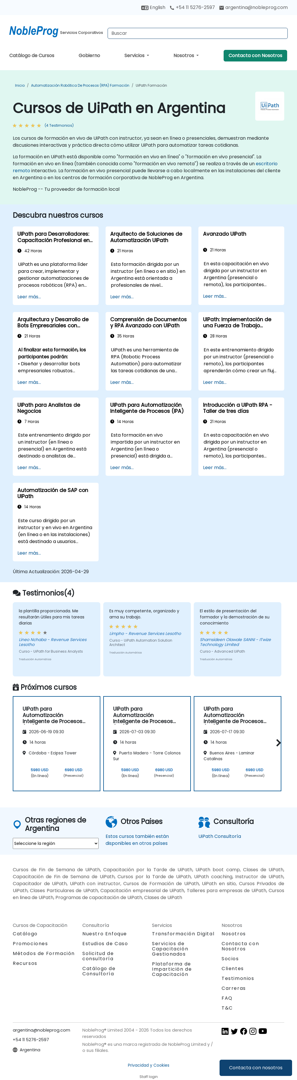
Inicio (20, 85)
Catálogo (25, 933)
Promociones (30, 943)
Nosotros (184, 55)
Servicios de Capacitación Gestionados (170, 948)
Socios (230, 958)
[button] (277, 742)
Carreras (234, 988)
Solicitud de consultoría (98, 956)
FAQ (227, 998)
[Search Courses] (198, 33)
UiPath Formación (151, 85)
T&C (227, 1008)
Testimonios (238, 978)
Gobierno (89, 55)
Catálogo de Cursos (31, 55)
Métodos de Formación (44, 953)
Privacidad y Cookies (148, 1065)
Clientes (233, 968)
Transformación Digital (183, 933)
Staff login (149, 1076)
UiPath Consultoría (219, 836)
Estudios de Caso (105, 943)
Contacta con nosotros (255, 1067)
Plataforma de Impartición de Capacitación (172, 969)
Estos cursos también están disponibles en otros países (137, 840)
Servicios (135, 55)
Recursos (25, 963)
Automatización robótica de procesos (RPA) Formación (80, 85)
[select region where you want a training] (56, 843)
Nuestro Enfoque (104, 933)
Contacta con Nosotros (255, 55)
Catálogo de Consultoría (99, 971)
